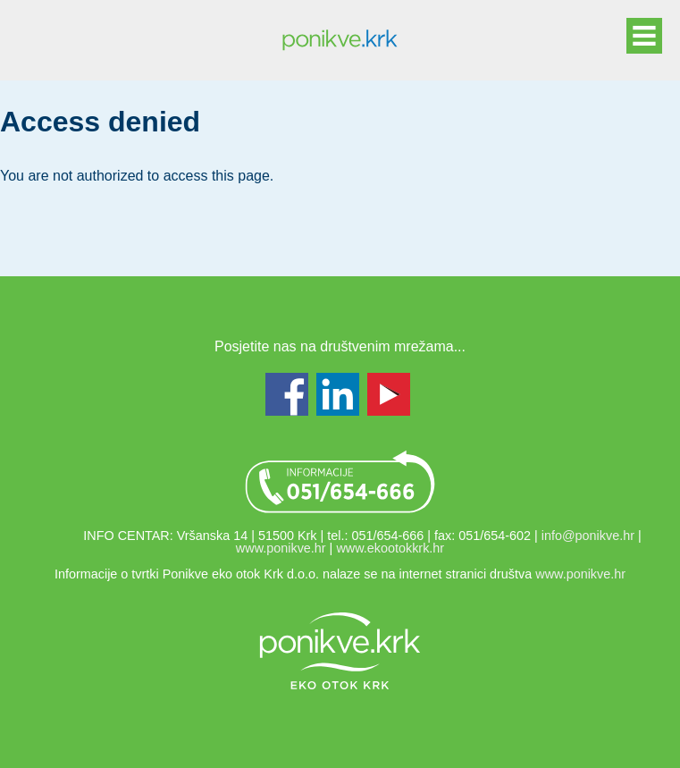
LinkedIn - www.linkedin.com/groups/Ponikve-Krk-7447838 (337, 394)
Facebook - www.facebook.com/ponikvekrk (286, 394)
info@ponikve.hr (587, 535)
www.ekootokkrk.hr (390, 548)
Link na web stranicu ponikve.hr (340, 651)
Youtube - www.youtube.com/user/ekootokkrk (388, 394)
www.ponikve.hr (281, 548)
